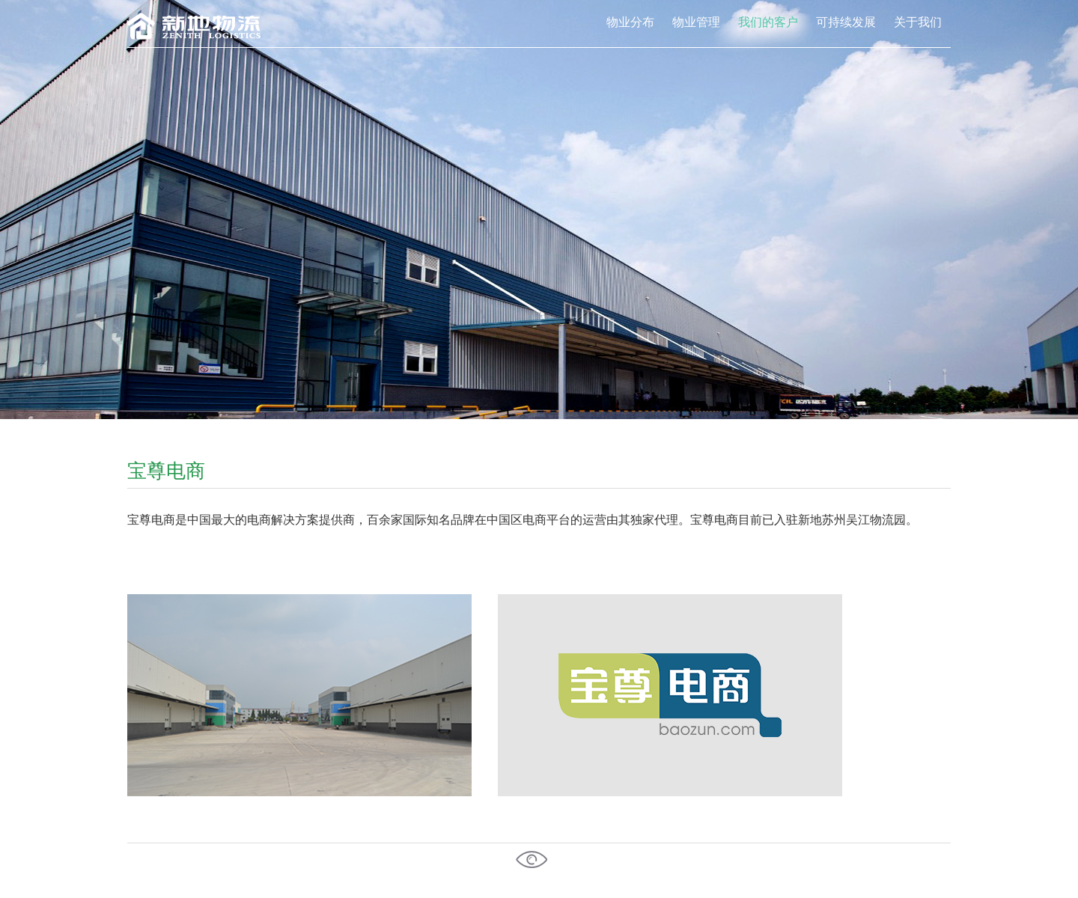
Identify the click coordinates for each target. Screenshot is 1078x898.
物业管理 (696, 21)
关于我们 (918, 21)
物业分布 (630, 21)
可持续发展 (846, 21)
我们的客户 (768, 21)
